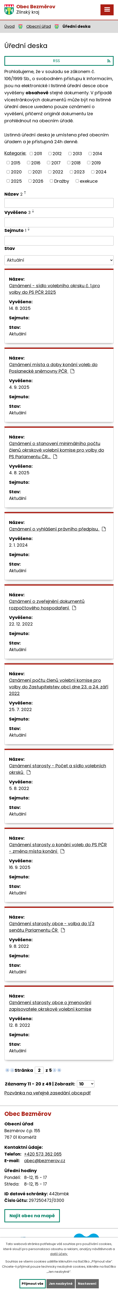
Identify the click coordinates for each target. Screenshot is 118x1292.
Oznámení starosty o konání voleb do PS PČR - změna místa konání (58, 848)
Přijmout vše (32, 1283)
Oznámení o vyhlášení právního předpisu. (57, 529)
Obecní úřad (38, 26)
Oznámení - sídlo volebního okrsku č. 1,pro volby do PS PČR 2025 (54, 289)
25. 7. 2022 (20, 709)
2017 (56, 163)
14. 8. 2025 (20, 308)
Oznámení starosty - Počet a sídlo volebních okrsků (57, 769)
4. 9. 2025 (19, 387)
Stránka (24, 1070)
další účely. (59, 1254)
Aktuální (17, 334)
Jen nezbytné (61, 1283)
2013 (77, 154)
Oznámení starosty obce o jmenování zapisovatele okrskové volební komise (50, 1005)
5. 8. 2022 (19, 788)
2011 (38, 154)
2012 (57, 154)
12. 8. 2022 (19, 1025)
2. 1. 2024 (18, 545)
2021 (37, 172)
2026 (38, 181)
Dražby (61, 181)
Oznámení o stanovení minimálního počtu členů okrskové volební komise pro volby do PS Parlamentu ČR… (56, 450)
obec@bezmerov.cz (44, 1161)
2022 (58, 172)
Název (13, 194)
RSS (81, 61)
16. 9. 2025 (19, 867)
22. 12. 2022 (21, 624)
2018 (76, 163)
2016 (35, 163)
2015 (15, 163)
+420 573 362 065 (43, 1154)
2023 (79, 172)
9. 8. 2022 (19, 946)
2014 (97, 154)
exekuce (89, 181)
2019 (96, 163)
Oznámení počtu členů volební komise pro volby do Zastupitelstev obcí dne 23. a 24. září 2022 (58, 686)
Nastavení (87, 1283)
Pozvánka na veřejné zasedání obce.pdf (47, 1093)
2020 (16, 172)
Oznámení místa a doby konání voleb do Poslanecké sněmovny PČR (53, 367)
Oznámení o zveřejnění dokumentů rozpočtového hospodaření (47, 604)
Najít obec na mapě (32, 1216)
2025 (16, 181)
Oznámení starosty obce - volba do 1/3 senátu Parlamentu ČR (51, 927)
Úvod (9, 26)
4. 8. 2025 (19, 473)
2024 (101, 172)
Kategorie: (15, 153)
